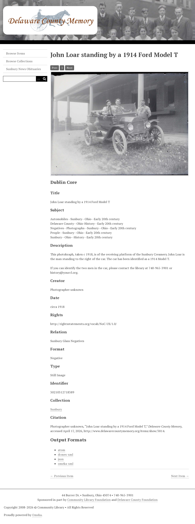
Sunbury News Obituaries (23, 69)
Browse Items (15, 53)
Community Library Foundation (89, 500)
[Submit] (44, 79)
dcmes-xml (65, 454)
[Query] (25, 79)
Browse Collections (19, 61)
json (61, 459)
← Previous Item (61, 476)
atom (61, 450)
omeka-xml (65, 464)
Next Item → (180, 476)
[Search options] (39, 79)
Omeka (37, 515)
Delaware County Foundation (137, 500)
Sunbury (56, 409)
